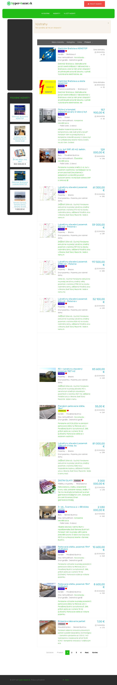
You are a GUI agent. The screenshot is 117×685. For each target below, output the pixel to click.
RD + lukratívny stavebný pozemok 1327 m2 (70, 370)
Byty (60, 117)
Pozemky (61, 195)
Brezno (71, 195)
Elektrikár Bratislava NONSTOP (20, 118)
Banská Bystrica (70, 515)
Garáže (61, 54)
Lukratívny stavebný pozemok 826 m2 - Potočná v (72, 300)
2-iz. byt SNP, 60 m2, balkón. (72, 149)
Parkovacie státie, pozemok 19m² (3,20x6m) (74, 548)
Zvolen (67, 117)
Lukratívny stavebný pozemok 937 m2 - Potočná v (72, 225)
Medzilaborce (81, 484)
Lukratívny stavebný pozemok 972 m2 (72, 188)
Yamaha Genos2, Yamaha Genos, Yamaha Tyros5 (19, 205)
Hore (65, 680)
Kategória (71, 42)
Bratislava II (71, 54)
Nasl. (87, 652)
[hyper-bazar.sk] (19, 3)
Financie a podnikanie (66, 89)
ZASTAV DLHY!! (65, 480)
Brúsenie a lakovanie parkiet (71, 621)
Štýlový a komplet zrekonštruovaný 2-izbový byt (72, 110)
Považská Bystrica (71, 155)
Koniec (95, 652)
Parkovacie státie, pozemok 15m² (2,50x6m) (74, 585)
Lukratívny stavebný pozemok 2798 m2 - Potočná (72, 263)
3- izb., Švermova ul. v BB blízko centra (73, 508)
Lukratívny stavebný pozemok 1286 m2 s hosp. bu (72, 444)
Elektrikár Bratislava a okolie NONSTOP (20, 183)
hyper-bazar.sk (24, 680)
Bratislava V (83, 89)
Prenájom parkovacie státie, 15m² (71, 407)
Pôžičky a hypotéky (65, 484)
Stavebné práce (64, 627)
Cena (79, 42)
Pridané (87, 42)
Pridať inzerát (94, 4)
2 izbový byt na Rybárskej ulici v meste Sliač (19, 139)
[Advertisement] (20, 54)
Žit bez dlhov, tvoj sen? (20, 160)
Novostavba (79, 58)
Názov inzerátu (58, 42)
